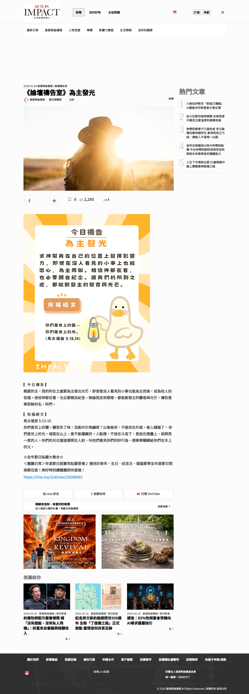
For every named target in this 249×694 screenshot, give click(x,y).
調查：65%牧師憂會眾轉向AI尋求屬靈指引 (149, 620)
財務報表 (192, 659)
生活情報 (126, 30)
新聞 (78, 12)
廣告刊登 (89, 659)
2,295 (87, 199)
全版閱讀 (114, 12)
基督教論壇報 (53, 30)
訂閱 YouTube (148, 494)
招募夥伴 (145, 659)
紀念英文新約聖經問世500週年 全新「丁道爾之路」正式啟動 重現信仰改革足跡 (98, 623)
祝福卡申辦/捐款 (215, 659)
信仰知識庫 (145, 30)
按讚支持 (98, 494)
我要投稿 (70, 659)
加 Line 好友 (48, 494)
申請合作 (108, 659)
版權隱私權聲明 (169, 659)
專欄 (90, 30)
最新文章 (32, 30)
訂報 (197, 12)
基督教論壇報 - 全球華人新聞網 (41, 12)
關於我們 (33, 659)
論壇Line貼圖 (101, 671)
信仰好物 (95, 12)
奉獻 (206, 12)
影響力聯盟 (106, 30)
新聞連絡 (51, 659)
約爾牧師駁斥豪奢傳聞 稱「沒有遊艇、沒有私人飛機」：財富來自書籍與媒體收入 (46, 625)
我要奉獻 (164, 506)
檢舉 (171, 98)
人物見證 (74, 30)
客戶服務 (127, 659)
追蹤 (71, 99)
